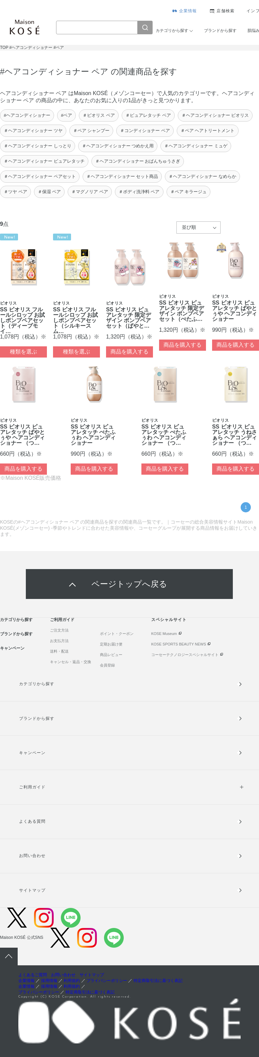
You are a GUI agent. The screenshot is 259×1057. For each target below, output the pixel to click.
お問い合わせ (32, 855)
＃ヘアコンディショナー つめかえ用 (118, 145)
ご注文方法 (59, 630)
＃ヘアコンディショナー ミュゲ (195, 145)
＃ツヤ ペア (15, 191)
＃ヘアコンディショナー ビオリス (215, 115)
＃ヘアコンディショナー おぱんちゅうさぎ (137, 161)
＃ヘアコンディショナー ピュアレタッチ (44, 161)
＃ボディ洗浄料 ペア (139, 191)
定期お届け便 (111, 644)
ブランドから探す (220, 30)
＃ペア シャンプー (91, 130)
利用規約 (72, 980)
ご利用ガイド (62, 619)
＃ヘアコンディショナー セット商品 (122, 176)
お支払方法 (59, 641)
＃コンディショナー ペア (145, 130)
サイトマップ (32, 890)
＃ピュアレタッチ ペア (148, 115)
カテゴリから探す (172, 30)
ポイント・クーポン (117, 634)
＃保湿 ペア (49, 191)
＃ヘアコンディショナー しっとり (37, 145)
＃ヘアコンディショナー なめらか (202, 176)
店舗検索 (226, 10)
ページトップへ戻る (129, 583)
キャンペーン (12, 648)
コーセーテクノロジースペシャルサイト (185, 655)
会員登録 (107, 665)
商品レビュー (111, 655)
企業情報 (188, 10)
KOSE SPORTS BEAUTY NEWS (178, 644)
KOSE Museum (164, 634)
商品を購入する (129, 351)
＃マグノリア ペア (89, 191)
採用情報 (49, 980)
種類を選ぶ (23, 351)
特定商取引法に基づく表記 (158, 980)
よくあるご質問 (32, 974)
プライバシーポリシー (106, 980)
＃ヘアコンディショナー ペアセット (40, 176)
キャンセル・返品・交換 (70, 662)
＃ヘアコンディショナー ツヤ (33, 130)
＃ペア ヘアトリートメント (207, 130)
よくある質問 (32, 821)
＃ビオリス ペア (99, 115)
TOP (4, 47)
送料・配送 (59, 651)
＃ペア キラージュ (188, 191)
